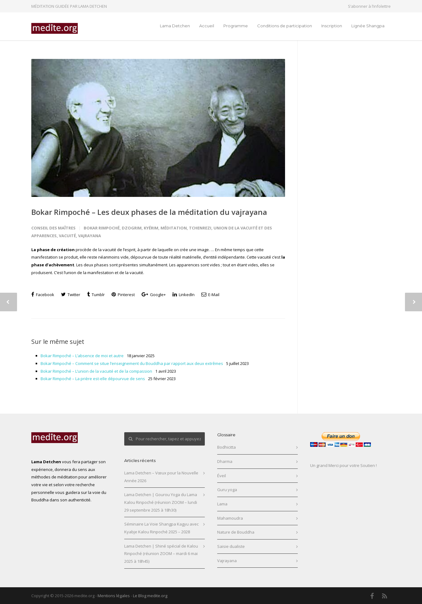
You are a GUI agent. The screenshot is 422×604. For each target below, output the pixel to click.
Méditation (173, 228)
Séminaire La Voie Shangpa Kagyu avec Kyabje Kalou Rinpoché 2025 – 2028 (161, 528)
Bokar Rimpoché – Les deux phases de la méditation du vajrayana (149, 212)
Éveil (221, 475)
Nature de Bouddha (235, 532)
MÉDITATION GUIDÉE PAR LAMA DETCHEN (69, 6)
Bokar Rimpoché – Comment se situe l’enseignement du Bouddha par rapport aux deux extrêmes (132, 363)
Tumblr (96, 294)
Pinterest (123, 294)
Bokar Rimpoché (102, 228)
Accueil (206, 25)
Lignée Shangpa (368, 25)
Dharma (224, 461)
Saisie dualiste (231, 546)
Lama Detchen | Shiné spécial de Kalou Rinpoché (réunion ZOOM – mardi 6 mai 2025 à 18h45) (161, 553)
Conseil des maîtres (53, 228)
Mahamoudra (230, 518)
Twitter (70, 294)
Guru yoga (227, 489)
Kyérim (151, 228)
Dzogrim (132, 228)
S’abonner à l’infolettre (369, 6)
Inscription (331, 25)
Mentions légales (114, 595)
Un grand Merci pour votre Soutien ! (343, 465)
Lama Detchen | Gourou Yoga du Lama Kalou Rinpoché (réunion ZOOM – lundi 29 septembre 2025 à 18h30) (160, 502)
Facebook (42, 294)
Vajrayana (89, 235)
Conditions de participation (284, 25)
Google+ (154, 294)
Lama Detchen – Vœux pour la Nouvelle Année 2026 (161, 476)
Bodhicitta (226, 447)
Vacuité (67, 235)
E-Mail (210, 294)
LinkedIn (184, 294)
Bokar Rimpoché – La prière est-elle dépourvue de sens (93, 378)
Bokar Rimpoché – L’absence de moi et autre (82, 355)
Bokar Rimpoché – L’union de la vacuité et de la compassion (96, 371)
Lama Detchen (175, 25)
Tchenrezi (200, 228)
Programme (235, 25)
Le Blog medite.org (150, 595)
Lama (222, 504)
